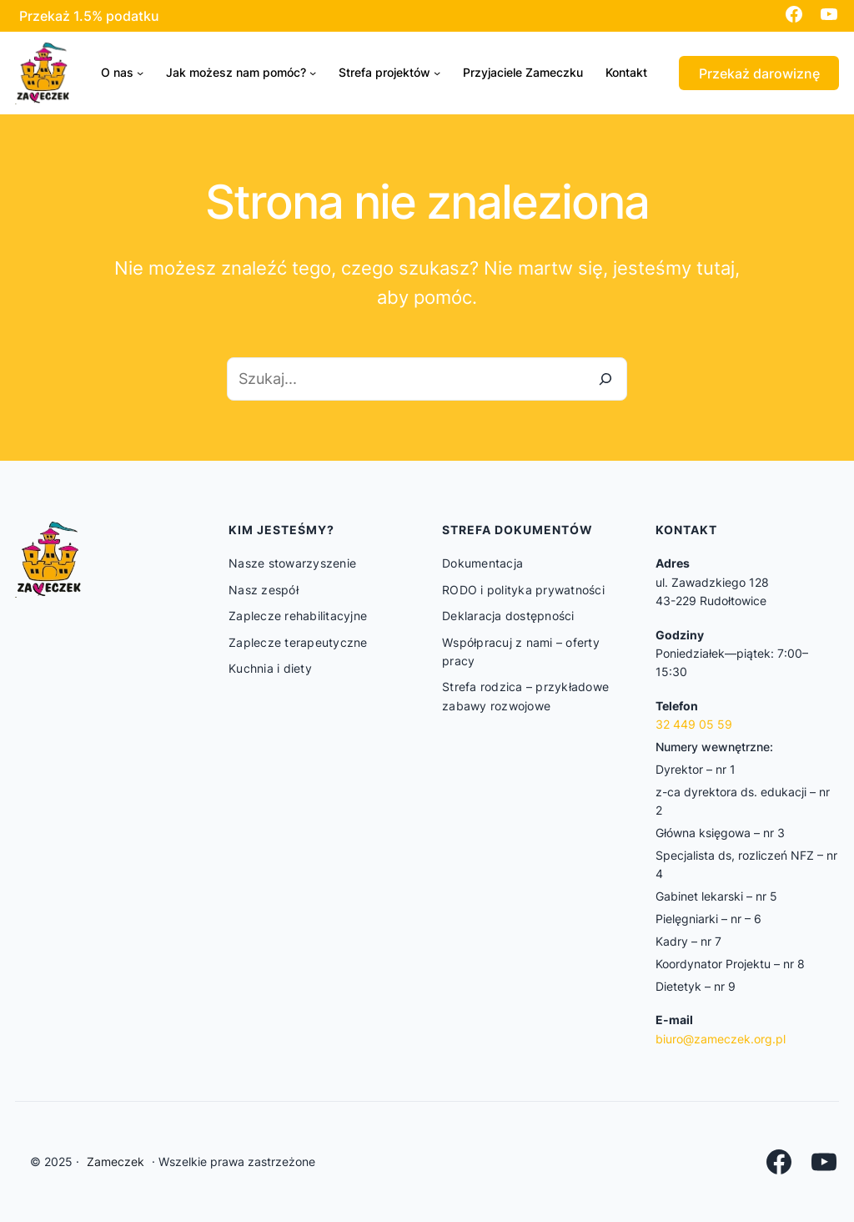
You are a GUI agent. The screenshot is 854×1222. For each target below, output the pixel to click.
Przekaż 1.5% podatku (89, 16)
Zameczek (115, 1161)
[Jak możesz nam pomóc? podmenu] (312, 72)
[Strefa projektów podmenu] (437, 72)
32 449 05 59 (694, 724)
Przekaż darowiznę (759, 73)
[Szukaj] (605, 378)
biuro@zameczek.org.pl (721, 1039)
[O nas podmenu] (140, 72)
